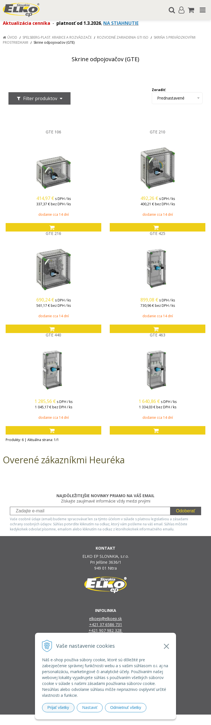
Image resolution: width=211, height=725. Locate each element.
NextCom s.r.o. (163, 720)
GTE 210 (157, 132)
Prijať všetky (58, 707)
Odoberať (185, 510)
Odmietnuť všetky (125, 707)
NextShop (95, 720)
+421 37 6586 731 (105, 624)
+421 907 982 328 (106, 630)
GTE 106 (53, 132)
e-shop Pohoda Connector (127, 720)
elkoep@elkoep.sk (105, 618)
